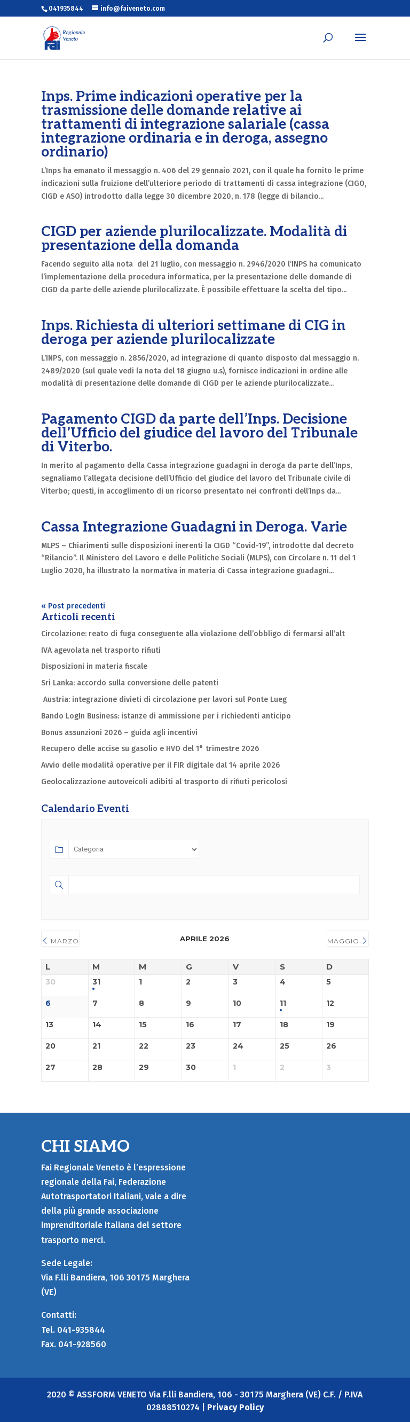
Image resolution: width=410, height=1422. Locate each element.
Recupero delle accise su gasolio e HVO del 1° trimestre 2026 (151, 748)
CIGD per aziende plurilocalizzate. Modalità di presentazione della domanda (194, 238)
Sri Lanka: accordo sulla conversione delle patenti (129, 682)
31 (96, 982)
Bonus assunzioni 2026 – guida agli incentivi (119, 732)
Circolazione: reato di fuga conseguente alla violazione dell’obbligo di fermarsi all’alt (193, 633)
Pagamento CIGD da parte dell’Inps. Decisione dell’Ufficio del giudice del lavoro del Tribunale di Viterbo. (199, 433)
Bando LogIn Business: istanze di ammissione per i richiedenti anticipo (166, 716)
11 (283, 1003)
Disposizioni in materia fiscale (94, 666)
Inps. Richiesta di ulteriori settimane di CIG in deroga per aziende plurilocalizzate (193, 332)
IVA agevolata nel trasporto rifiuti (101, 650)
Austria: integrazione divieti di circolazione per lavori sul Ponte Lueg (164, 699)
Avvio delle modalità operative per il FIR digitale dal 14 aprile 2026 (160, 765)
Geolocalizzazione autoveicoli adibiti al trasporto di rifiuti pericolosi (164, 781)
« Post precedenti (73, 606)
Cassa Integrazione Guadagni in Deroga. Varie (194, 527)
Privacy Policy (235, 1407)
